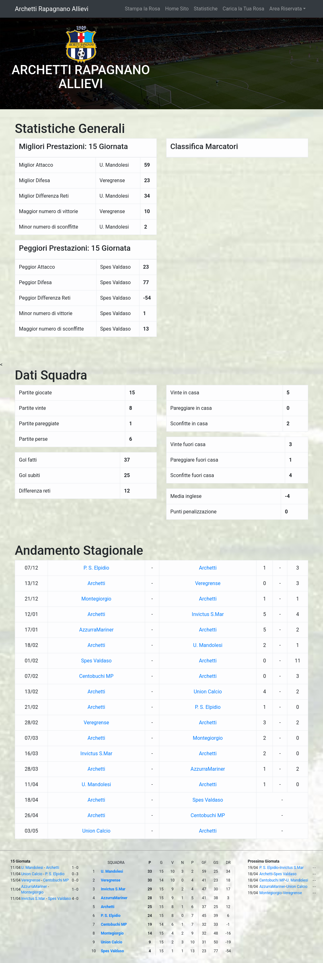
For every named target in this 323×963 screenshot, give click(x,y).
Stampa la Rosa (142, 9)
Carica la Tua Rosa (243, 9)
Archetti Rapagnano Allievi (51, 9)
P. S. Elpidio (96, 568)
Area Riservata (285, 9)
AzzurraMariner (96, 630)
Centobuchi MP (96, 676)
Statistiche (206, 9)
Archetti (208, 568)
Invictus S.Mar (208, 614)
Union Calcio (208, 692)
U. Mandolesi (207, 645)
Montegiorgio (96, 599)
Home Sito (177, 9)
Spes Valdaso (96, 661)
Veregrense (207, 583)
